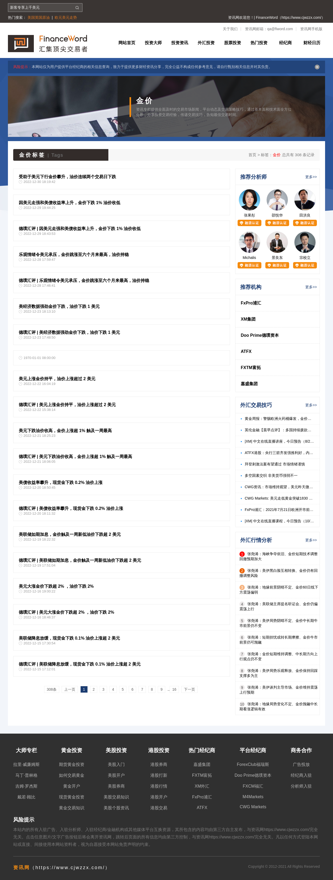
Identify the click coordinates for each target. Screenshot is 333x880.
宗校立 (305, 257)
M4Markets (253, 796)
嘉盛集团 (249, 383)
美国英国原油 (38, 17)
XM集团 (248, 319)
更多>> (311, 177)
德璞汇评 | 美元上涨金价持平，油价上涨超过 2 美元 (67, 404)
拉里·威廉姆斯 (26, 764)
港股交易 (158, 808)
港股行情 (158, 786)
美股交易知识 (116, 797)
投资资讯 (179, 43)
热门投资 (259, 43)
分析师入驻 (301, 786)
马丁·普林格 (26, 775)
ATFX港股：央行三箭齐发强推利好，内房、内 (279, 453)
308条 (52, 689)
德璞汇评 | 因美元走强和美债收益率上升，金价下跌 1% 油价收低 (80, 228)
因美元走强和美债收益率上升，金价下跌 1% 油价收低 (69, 202)
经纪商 (285, 43)
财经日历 (311, 43)
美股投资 (116, 750)
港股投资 (158, 750)
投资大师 (153, 43)
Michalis (249, 257)
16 (174, 689)
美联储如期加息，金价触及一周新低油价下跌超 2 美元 (70, 534)
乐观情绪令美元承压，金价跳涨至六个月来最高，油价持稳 (74, 254)
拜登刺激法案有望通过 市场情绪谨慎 (275, 464)
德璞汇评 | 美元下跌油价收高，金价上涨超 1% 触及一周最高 (75, 456)
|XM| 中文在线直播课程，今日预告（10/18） (279, 521)
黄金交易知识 (71, 808)
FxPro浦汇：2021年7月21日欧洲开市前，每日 (279, 510)
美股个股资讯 (116, 808)
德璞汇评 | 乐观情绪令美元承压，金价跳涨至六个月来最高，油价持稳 (84, 280)
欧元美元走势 (66, 17)
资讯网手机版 (311, 29)
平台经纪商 (253, 750)
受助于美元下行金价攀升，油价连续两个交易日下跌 (67, 176)
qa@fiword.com (280, 29)
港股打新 (158, 775)
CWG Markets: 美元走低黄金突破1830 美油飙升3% (279, 498)
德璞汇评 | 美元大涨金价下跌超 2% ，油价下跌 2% (66, 612)
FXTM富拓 (251, 367)
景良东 (277, 257)
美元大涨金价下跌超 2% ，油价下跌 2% (56, 586)
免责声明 (127, 844)
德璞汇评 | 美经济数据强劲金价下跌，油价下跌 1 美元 (69, 332)
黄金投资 (71, 750)
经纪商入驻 (301, 775)
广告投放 (301, 764)
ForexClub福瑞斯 (253, 764)
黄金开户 (71, 786)
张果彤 (249, 215)
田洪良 (305, 215)
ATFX (246, 351)
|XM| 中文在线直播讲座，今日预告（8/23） (279, 441)
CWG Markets (253, 807)
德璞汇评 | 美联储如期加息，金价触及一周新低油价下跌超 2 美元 (80, 560)
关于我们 (230, 29)
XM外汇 (202, 786)
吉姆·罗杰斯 (26, 786)
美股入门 (116, 764)
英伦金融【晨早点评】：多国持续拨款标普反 (279, 430)
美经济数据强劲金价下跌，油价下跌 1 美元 (59, 306)
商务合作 (301, 750)
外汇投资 (206, 43)
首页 (252, 154)
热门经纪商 (202, 750)
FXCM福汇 (253, 786)
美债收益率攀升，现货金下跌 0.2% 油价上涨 (61, 482)
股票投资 (232, 43)
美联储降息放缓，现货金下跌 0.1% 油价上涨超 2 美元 (69, 638)
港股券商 (158, 764)
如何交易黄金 (71, 775)
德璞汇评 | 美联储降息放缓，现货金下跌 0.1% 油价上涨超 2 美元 (80, 664)
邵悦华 (277, 215)
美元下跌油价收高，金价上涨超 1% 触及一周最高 (65, 430)
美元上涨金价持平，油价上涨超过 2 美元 (57, 378)
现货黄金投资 (71, 797)
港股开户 (158, 797)
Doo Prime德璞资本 (260, 335)
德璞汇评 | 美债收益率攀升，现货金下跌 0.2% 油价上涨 (71, 508)
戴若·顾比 (26, 797)
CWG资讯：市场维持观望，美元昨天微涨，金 (279, 487)
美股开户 (116, 775)
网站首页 (126, 43)
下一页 (189, 689)
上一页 (69, 689)
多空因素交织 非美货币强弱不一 (271, 475)
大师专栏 (26, 750)
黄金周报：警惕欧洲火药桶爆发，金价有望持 (279, 418)
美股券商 (116, 786)
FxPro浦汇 (251, 303)
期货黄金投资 (71, 764)
